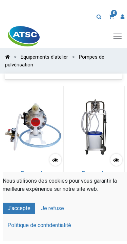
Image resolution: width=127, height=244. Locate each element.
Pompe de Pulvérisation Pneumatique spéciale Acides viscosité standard (33, 180)
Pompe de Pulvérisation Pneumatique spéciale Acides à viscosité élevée (94, 180)
